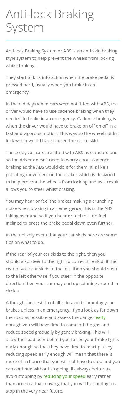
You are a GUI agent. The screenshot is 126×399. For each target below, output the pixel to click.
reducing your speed (64, 376)
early (100, 317)
